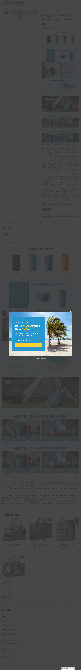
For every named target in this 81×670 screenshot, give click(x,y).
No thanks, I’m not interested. (40, 358)
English (64, 669)
